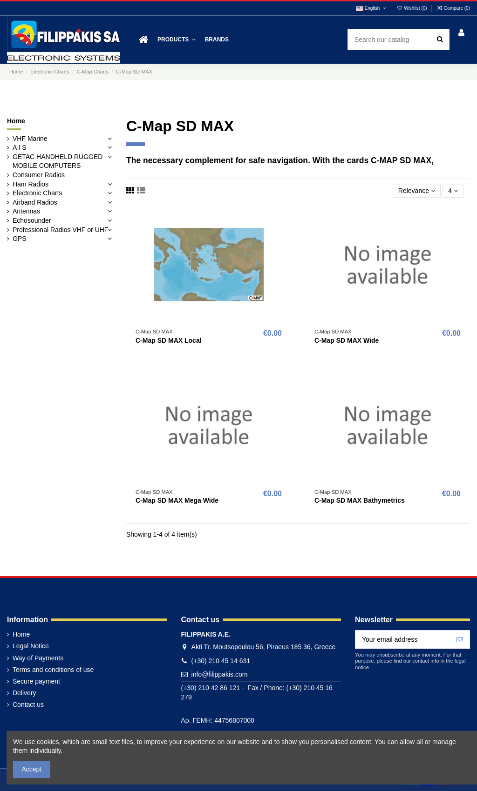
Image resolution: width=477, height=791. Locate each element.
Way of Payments (38, 658)
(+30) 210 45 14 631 (221, 661)
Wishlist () (413, 8)
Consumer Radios (39, 175)
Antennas (26, 211)
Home (16, 121)
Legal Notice (31, 646)
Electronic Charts (37, 193)
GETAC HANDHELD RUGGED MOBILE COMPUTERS (57, 161)
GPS (20, 238)
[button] (176, 39)
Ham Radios (30, 184)
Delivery (24, 693)
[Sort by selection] (417, 191)
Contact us (28, 704)
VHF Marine (30, 138)
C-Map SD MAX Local (169, 340)
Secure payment (36, 681)
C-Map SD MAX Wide (346, 340)
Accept (32, 769)
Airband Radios (35, 202)
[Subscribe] (460, 639)
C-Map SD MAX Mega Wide (177, 500)
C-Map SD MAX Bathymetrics (359, 500)
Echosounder (32, 220)
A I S (20, 147)
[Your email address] (402, 639)
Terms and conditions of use (53, 669)
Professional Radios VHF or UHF (60, 229)
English (371, 8)
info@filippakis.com (219, 674)
